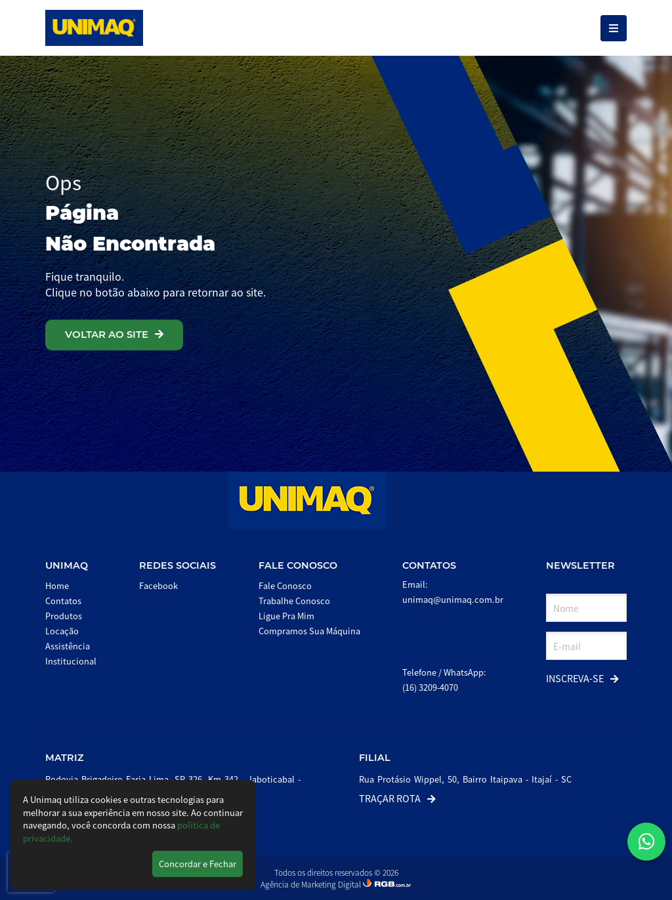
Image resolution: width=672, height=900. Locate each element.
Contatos (63, 600)
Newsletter (580, 565)
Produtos (63, 615)
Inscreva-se (582, 678)
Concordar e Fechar (197, 863)
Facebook (158, 585)
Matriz (64, 758)
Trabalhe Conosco (294, 600)
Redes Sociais (177, 565)
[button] (646, 842)
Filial (374, 758)
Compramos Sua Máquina (309, 630)
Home (57, 585)
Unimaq (66, 565)
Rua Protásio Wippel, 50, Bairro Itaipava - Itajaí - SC (465, 779)
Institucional (70, 661)
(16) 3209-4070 (430, 687)
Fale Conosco (298, 565)
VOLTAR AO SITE (114, 334)
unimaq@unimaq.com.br (452, 599)
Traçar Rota (397, 798)
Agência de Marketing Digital (312, 884)
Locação (62, 630)
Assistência (67, 646)
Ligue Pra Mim (286, 615)
